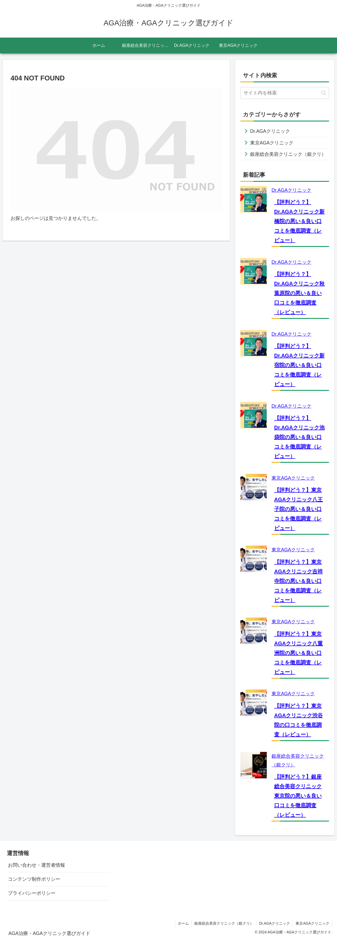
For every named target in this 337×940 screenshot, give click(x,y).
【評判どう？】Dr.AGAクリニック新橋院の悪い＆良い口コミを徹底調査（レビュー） (299, 221)
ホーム (183, 923)
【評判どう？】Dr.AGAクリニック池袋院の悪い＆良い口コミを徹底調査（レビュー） (299, 437)
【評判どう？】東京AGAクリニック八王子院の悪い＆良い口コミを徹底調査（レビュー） (298, 509)
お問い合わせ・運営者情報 (36, 865)
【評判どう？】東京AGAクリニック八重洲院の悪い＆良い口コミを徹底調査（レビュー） (298, 653)
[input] (284, 93)
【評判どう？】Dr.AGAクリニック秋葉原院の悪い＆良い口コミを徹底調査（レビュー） (299, 293)
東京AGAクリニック (293, 478)
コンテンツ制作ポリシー (34, 879)
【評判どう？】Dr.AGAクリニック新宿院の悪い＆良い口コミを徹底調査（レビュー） (299, 365)
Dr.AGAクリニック (291, 190)
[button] (323, 93)
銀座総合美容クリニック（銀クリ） (224, 923)
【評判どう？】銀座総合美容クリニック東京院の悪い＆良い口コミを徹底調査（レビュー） (298, 796)
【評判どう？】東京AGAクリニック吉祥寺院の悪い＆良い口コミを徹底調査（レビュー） (298, 581)
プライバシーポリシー (31, 893)
